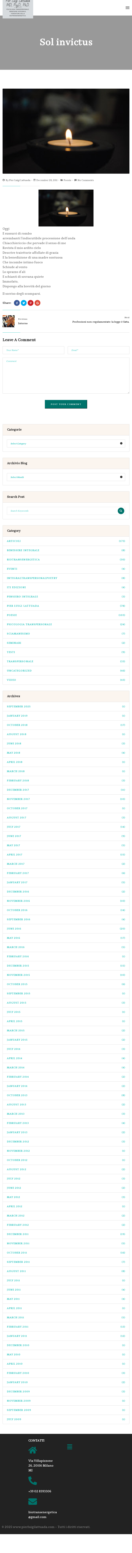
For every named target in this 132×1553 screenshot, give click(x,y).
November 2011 (66, 1243)
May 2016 (66, 938)
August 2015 (66, 1002)
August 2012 (66, 1169)
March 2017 (66, 863)
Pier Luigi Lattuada (19, 180)
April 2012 (66, 1206)
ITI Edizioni (66, 587)
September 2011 (66, 1262)
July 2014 (66, 1049)
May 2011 (66, 1299)
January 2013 (66, 1132)
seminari (66, 642)
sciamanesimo (66, 633)
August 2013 (66, 1104)
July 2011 (66, 1280)
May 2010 (66, 1354)
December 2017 (66, 789)
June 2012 (66, 1187)
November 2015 (66, 975)
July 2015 (66, 1012)
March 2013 (66, 1113)
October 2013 (66, 1095)
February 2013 (66, 1123)
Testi (66, 652)
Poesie (67, 180)
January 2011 (66, 1336)
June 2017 (66, 836)
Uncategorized (66, 670)
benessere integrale (66, 550)
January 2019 (66, 715)
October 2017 (66, 808)
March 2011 (66, 1317)
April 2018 (66, 762)
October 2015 (66, 984)
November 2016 (66, 901)
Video (66, 680)
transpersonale (66, 661)
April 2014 (66, 1058)
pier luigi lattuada (66, 605)
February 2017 (66, 873)
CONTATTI (36, 1441)
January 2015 (66, 1039)
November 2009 (66, 1400)
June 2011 (66, 1289)
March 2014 (66, 1067)
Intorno (23, 323)
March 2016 (66, 947)
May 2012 (66, 1197)
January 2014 (66, 1086)
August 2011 (66, 1271)
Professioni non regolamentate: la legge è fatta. (100, 321)
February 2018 (66, 780)
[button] (69, 1447)
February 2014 (66, 1076)
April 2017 (66, 854)
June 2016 (66, 928)
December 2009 (66, 1391)
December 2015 (66, 965)
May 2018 (66, 752)
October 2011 (66, 1252)
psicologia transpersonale (66, 624)
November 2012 (66, 1150)
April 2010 (66, 1363)
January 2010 (66, 1382)
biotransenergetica (66, 559)
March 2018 (66, 771)
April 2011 (66, 1308)
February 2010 (66, 1373)
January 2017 (66, 882)
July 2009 (66, 1419)
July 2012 (66, 1178)
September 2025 (66, 706)
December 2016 (66, 891)
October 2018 (66, 725)
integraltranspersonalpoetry (66, 578)
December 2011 (66, 1234)
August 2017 (66, 817)
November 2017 (66, 799)
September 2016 (66, 919)
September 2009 (66, 1410)
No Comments (86, 180)
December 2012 (66, 1141)
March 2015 (66, 1030)
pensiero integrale (66, 596)
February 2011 (66, 1326)
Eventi (66, 568)
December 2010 (66, 1345)
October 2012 (66, 1160)
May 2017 (66, 845)
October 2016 (66, 910)
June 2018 (66, 743)
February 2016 (66, 956)
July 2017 (66, 826)
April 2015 (66, 1021)
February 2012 (66, 1225)
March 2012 (66, 1215)
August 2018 (66, 734)
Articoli (66, 541)
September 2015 (66, 993)
